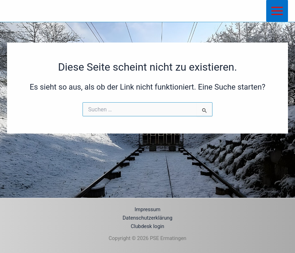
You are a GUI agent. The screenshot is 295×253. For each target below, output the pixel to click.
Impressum (147, 209)
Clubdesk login (147, 226)
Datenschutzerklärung (147, 218)
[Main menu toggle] (277, 11)
